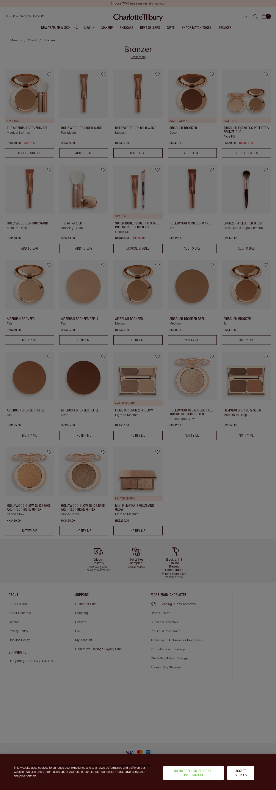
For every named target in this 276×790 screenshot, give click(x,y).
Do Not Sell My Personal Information (193, 775)
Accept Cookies (241, 775)
